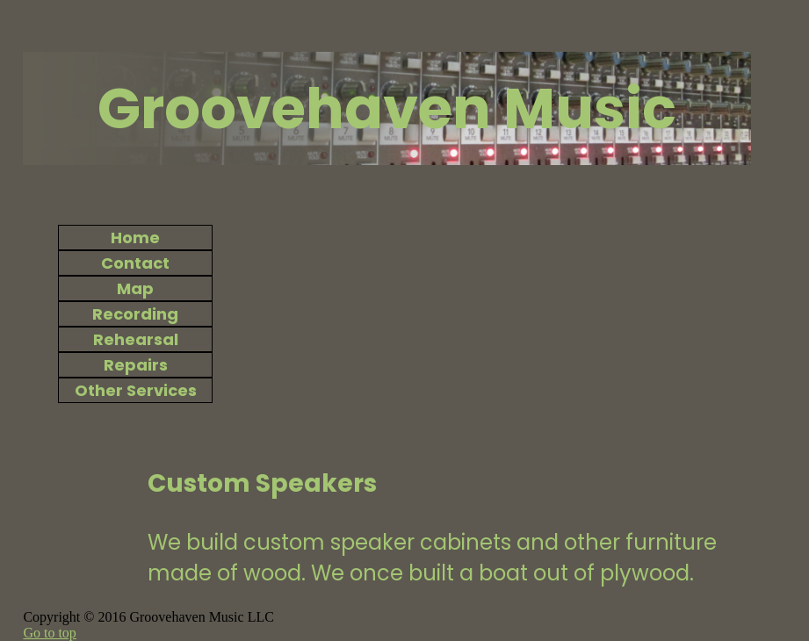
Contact (135, 263)
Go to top (49, 632)
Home (135, 237)
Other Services (136, 390)
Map (135, 288)
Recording (135, 314)
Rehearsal (135, 339)
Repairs (136, 365)
